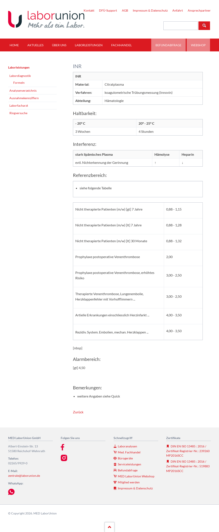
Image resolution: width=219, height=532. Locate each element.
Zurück (78, 412)
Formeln (19, 82)
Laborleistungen (19, 67)
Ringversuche (18, 113)
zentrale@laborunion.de (24, 475)
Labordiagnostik (20, 76)
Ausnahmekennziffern (24, 98)
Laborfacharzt (18, 105)
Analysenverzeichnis (23, 90)
